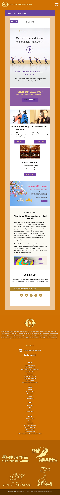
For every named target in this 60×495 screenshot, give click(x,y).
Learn (30, 416)
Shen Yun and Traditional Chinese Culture (30, 433)
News (30, 403)
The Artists (30, 394)
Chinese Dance (30, 418)
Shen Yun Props (30, 429)
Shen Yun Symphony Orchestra (30, 369)
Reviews (30, 396)
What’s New (30, 405)
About (30, 363)
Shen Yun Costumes (30, 425)
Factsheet (30, 374)
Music (30, 421)
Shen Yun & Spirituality (30, 378)
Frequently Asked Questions (30, 382)
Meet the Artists (30, 380)
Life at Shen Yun (29, 372)
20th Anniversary (30, 365)
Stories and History (30, 431)
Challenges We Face (30, 376)
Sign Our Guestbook (30, 355)
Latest (30, 389)
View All (13, 22)
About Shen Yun (30, 392)
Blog (30, 409)
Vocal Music (30, 423)
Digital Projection (30, 427)
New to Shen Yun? (30, 367)
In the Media (30, 398)
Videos (30, 387)
